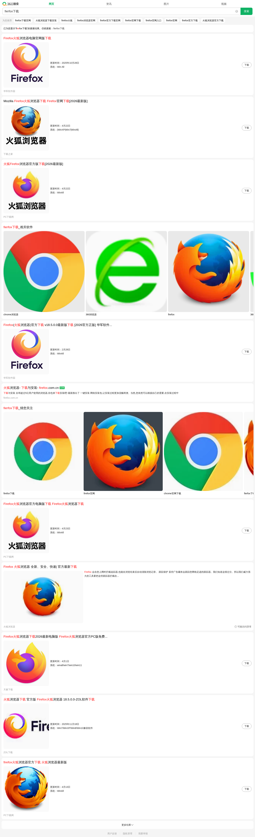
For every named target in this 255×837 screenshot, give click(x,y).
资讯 (109, 3)
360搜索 (11, 3)
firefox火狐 (66, 20)
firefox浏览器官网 (86, 20)
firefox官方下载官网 (110, 20)
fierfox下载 (58, 28)
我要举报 (143, 833)
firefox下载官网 (23, 20)
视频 (224, 3)
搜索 (246, 11)
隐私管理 (127, 833)
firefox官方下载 (190, 20)
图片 (166, 3)
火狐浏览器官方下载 (213, 20)
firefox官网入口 (153, 20)
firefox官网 (171, 20)
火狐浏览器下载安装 (46, 20)
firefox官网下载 (133, 20)
